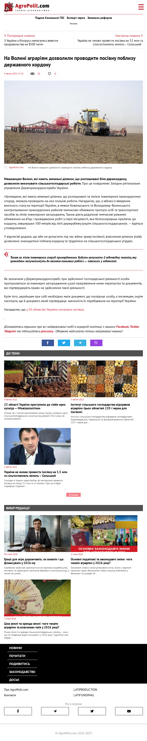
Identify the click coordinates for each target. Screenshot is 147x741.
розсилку (47, 331)
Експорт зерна (76, 18)
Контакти (10, 695)
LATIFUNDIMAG (84, 695)
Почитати (17, 656)
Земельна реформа (100, 18)
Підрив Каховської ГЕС (49, 18)
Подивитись (19, 664)
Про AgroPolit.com (16, 690)
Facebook (122, 327)
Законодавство (22, 672)
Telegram (10, 331)
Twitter (134, 327)
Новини (15, 648)
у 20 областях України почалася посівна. (55, 309)
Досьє (14, 680)
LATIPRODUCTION (85, 690)
